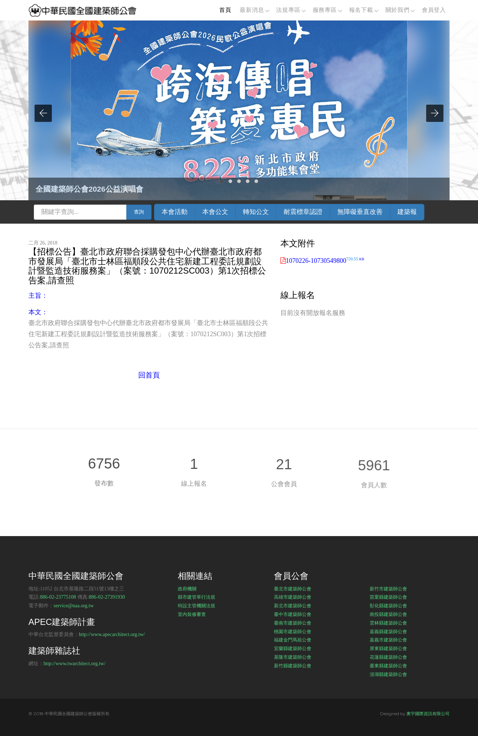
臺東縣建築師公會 (388, 665)
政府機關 (187, 588)
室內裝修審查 (192, 614)
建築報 (407, 211)
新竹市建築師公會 (388, 588)
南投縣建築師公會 (388, 614)
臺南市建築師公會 (292, 623)
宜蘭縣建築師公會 (292, 648)
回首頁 (149, 375)
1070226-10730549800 (325, 260)
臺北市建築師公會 (292, 588)
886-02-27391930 (107, 597)
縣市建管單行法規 (196, 597)
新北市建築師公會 (292, 605)
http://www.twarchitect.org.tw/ (74, 663)
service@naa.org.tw (74, 605)
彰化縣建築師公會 (388, 605)
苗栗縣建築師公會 (388, 597)
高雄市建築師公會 (292, 597)
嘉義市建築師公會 (388, 640)
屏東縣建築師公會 (388, 648)
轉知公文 (256, 211)
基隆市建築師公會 (292, 657)
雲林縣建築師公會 (388, 623)
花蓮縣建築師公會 (388, 657)
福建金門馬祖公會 (292, 640)
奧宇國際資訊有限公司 (428, 713)
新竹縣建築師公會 (292, 665)
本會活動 (175, 211)
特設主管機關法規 (196, 605)
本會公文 (215, 211)
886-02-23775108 (58, 597)
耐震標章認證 (303, 211)
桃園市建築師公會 (292, 631)
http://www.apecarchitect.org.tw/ (112, 634)
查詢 (139, 212)
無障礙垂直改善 (360, 211)
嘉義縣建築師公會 (388, 631)
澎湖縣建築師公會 (388, 674)
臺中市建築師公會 (292, 614)
